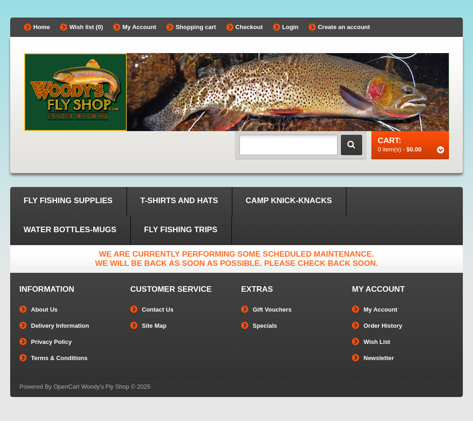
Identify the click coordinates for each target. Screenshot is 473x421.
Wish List (371, 341)
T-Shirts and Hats (179, 200)
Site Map (148, 325)
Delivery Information (54, 325)
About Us (38, 309)
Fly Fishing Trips (181, 229)
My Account (134, 27)
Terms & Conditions (53, 358)
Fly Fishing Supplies (68, 200)
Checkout (244, 27)
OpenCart (66, 386)
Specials (259, 325)
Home (37, 27)
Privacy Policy (45, 341)
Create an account (339, 27)
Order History (377, 325)
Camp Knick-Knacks (289, 200)
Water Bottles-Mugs (70, 229)
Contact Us (152, 309)
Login (285, 27)
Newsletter (373, 358)
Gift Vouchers (266, 309)
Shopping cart (191, 27)
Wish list (81, 27)
